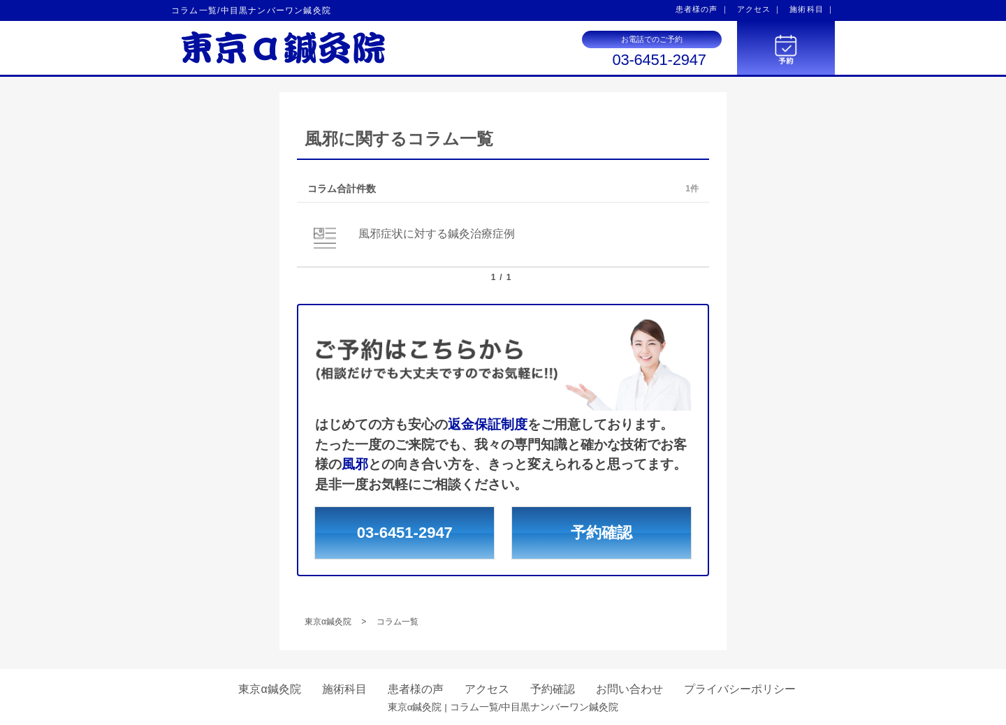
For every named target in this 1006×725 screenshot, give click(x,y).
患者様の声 (416, 689)
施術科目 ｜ (812, 9)
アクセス (487, 689)
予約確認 (601, 532)
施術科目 (344, 689)
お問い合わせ (629, 689)
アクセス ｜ (759, 9)
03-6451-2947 (659, 60)
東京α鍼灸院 (269, 689)
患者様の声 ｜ (702, 9)
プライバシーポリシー (740, 689)
